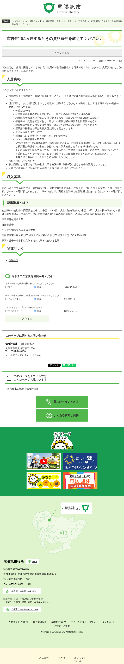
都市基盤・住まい (54, 21)
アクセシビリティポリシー (84, 622)
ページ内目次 (62, 52)
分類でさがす (35, 21)
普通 (39, 287)
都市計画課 (11, 343)
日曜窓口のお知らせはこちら (24, 609)
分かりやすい (14, 299)
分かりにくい (70, 299)
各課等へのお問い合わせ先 (23, 591)
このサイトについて (19, 622)
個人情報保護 (39, 622)
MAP (34, 561)
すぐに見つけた (15, 311)
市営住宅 (82, 21)
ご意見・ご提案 (62, 626)
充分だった (13, 287)
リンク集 (106, 622)
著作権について (58, 622)
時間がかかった (71, 311)
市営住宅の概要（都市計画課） (24, 388)
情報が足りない (71, 287)
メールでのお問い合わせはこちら (23, 355)
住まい (70, 21)
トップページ (18, 21)
